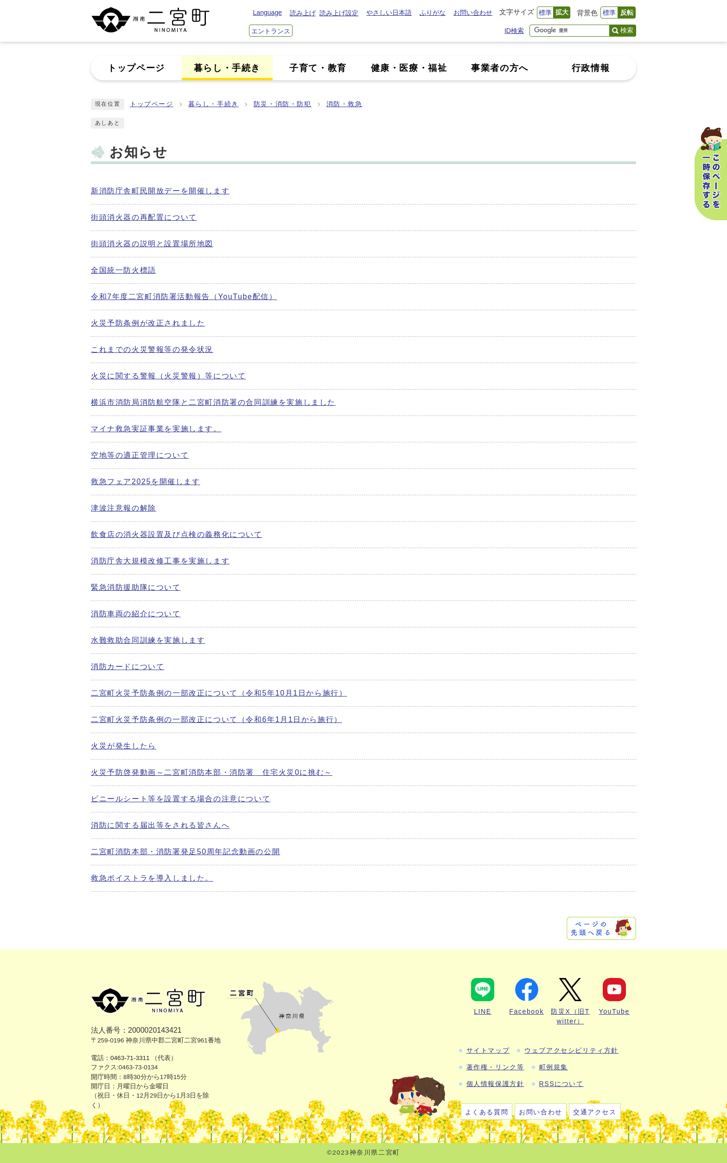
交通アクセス (595, 1112)
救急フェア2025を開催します (145, 482)
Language (267, 12)
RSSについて (561, 1083)
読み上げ (303, 13)
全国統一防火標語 (123, 270)
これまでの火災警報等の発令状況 (152, 349)
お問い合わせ (472, 12)
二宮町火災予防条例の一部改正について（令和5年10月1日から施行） (219, 693)
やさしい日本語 (389, 12)
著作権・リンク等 (495, 1067)
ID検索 (514, 30)
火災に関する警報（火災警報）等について (168, 376)
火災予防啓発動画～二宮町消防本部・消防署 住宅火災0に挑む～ (211, 772)
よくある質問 (487, 1112)
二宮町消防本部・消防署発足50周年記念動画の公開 (185, 852)
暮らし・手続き (213, 104)
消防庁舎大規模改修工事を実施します (160, 561)
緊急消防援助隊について (136, 587)
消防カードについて (127, 667)
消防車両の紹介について (136, 614)
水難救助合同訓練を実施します (148, 640)
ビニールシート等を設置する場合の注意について (180, 799)
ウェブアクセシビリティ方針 (571, 1050)
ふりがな (433, 12)
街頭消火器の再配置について (144, 217)
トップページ (151, 104)
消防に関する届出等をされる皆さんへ (160, 825)
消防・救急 (344, 104)
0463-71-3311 (130, 1057)
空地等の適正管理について (140, 455)
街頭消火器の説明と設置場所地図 (152, 244)
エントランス (270, 31)
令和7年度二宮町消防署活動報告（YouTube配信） (184, 296)
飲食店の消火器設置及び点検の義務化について (176, 534)
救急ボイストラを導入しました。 (152, 878)
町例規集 (553, 1067)
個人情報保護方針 (495, 1083)
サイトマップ (488, 1050)
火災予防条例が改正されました (148, 323)
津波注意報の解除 (123, 508)
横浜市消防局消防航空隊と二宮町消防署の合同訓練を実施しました (213, 402)
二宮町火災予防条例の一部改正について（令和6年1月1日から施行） (216, 719)
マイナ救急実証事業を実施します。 (156, 429)
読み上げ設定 (338, 13)
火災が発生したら (123, 746)
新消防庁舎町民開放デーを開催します (160, 191)
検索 (626, 30)
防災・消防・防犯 (283, 104)
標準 (545, 12)
